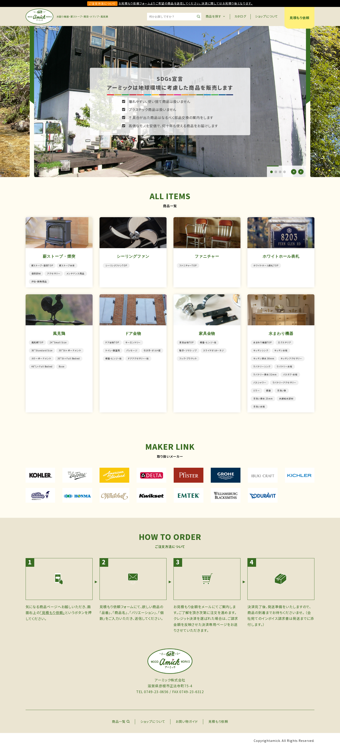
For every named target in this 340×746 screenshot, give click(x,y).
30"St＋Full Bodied (68, 357)
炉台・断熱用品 (39, 281)
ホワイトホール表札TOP (265, 265)
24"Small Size (58, 341)
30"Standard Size (41, 349)
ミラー (256, 388)
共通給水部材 (286, 396)
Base (61, 365)
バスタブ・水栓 (290, 373)
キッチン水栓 (281, 349)
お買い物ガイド (187, 719)
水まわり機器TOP (262, 341)
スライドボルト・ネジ (213, 349)
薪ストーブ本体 (67, 265)
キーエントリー (133, 341)
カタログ (240, 16)
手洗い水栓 (259, 404)
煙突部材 (36, 273)
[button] (271, 172)
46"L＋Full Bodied (41, 365)
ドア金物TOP (112, 341)
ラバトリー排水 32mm (265, 373)
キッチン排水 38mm (263, 357)
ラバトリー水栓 (284, 365)
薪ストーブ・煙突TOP (42, 265)
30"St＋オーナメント (70, 349)
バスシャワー (259, 380)
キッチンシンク (260, 349)
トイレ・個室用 (112, 349)
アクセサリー (53, 273)
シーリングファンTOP (116, 265)
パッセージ (131, 349)
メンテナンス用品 (75, 273)
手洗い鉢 (281, 388)
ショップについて (266, 16)
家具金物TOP (186, 341)
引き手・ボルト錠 (152, 349)
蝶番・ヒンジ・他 (113, 357)
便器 (268, 388)
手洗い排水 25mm (263, 396)
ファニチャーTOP (188, 265)
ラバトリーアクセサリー (284, 380)
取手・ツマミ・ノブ (188, 349)
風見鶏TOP (37, 341)
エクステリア (284, 341)
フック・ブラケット (188, 357)
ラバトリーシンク (261, 365)
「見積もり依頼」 (52, 610)
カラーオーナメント (41, 357)
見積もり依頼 (299, 17)
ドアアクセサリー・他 (138, 357)
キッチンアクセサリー (291, 357)
